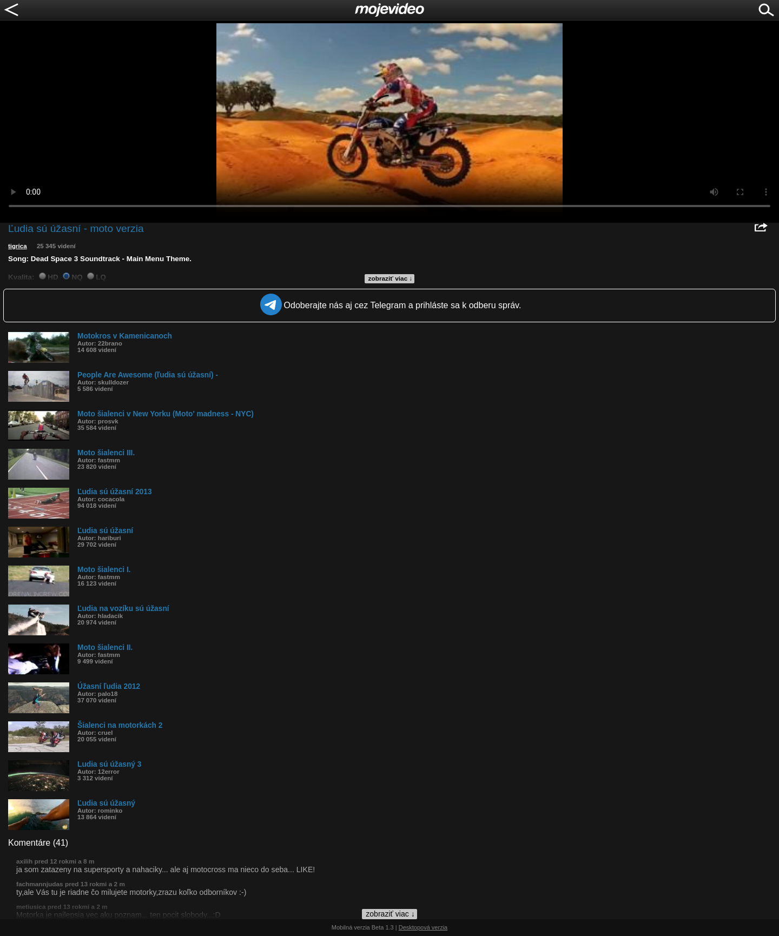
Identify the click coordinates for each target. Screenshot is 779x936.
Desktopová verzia (423, 927)
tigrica (17, 246)
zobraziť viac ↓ (390, 278)
